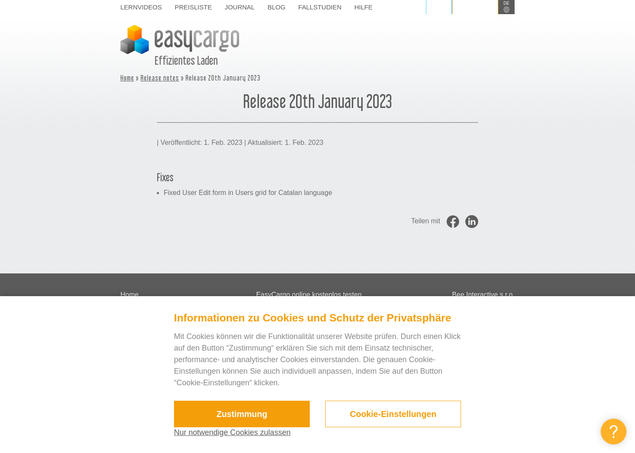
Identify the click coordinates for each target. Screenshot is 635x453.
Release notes (160, 78)
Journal (240, 7)
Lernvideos (141, 7)
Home (127, 78)
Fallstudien (319, 7)
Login (439, 7)
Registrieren (475, 7)
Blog (276, 7)
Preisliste (193, 7)
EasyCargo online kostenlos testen (309, 294)
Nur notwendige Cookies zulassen (232, 432)
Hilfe (363, 7)
